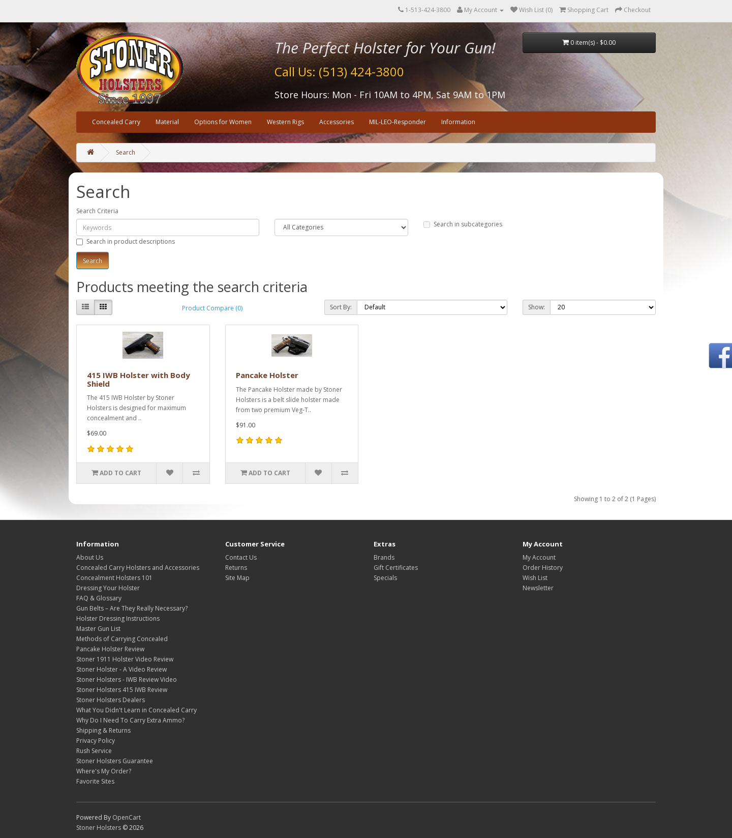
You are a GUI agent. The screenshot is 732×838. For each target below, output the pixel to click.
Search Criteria (97, 211)
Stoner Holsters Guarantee (114, 761)
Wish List (535, 577)
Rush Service (94, 750)
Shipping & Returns (103, 730)
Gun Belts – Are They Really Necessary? (132, 608)
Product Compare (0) (212, 308)
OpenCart (126, 817)
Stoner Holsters (98, 827)
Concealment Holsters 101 (114, 577)
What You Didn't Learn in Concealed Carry (136, 710)
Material (167, 122)
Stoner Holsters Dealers (110, 700)
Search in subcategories (462, 224)
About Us (89, 557)
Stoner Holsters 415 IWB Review (121, 689)
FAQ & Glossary (98, 598)
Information (458, 122)
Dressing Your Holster (108, 588)
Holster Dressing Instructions (118, 618)
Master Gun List (98, 628)
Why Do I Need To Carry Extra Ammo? (130, 720)
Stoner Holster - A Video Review (121, 669)
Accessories (336, 122)
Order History (543, 567)
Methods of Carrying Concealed (122, 638)
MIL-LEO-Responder (397, 122)
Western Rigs (285, 122)
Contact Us (241, 557)
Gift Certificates (396, 567)
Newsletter (538, 588)
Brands (384, 557)
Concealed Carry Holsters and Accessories (137, 567)
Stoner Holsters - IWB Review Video (126, 679)
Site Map (237, 577)
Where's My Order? (103, 771)
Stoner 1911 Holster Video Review (124, 659)
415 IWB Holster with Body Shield (138, 379)
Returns (236, 567)
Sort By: (341, 307)
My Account (539, 557)
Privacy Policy (95, 740)
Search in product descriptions (125, 241)
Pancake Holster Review (110, 649)
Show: (536, 307)
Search (125, 152)
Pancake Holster (267, 375)
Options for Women (223, 122)
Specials (385, 577)
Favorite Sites (95, 781)
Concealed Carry (116, 122)
